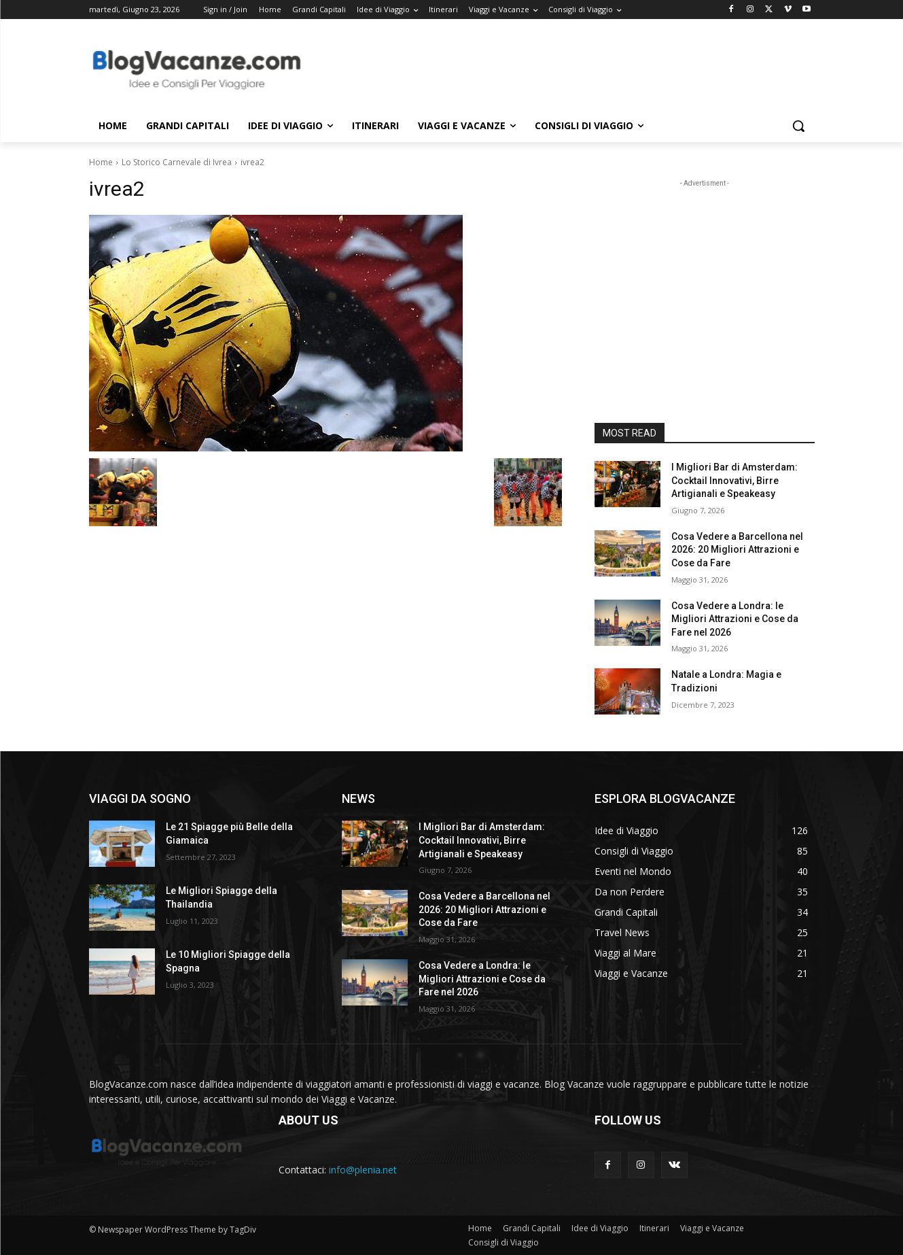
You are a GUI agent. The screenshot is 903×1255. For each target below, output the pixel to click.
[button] (798, 125)
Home (101, 162)
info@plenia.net (363, 1169)
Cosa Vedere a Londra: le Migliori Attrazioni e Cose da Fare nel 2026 (734, 619)
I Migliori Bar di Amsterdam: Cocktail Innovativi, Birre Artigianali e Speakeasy (734, 480)
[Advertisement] (553, 68)
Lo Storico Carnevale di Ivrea (177, 162)
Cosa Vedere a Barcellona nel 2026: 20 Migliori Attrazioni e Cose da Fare (737, 549)
